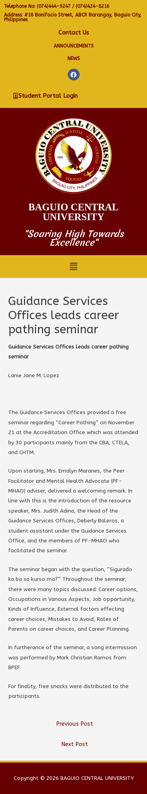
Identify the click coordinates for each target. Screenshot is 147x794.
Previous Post (74, 724)
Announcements (74, 46)
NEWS (73, 58)
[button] (45, 96)
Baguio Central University (74, 212)
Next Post (74, 744)
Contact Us (73, 32)
